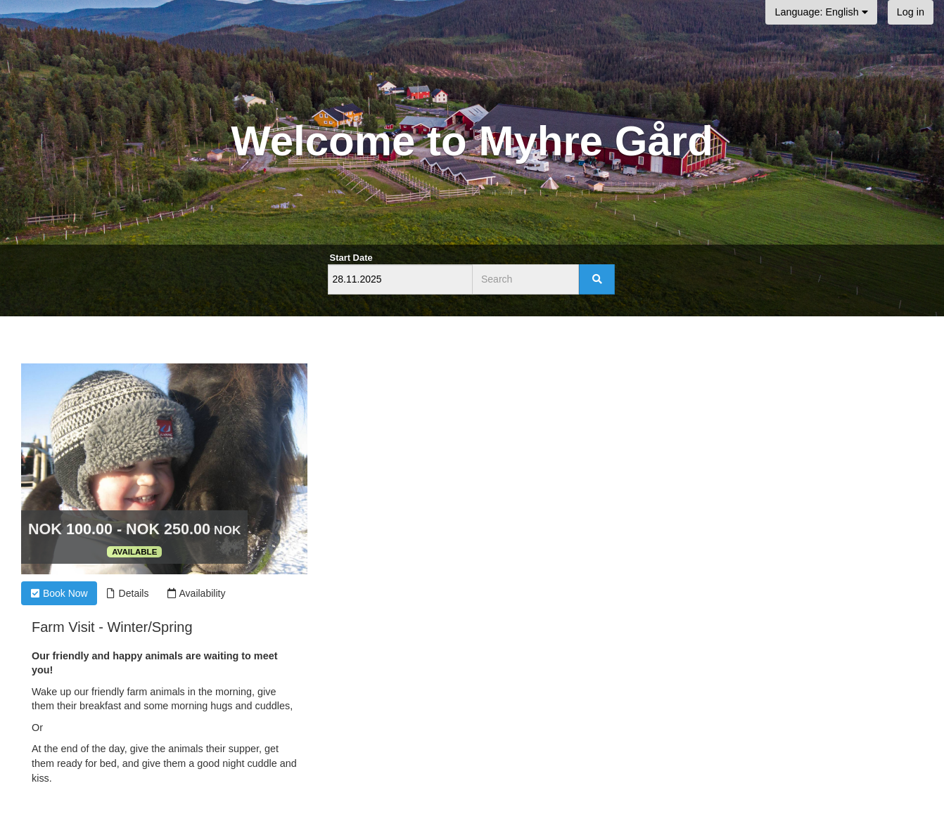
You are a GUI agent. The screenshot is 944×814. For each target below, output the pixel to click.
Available (134, 552)
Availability (196, 593)
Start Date (351, 257)
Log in (910, 12)
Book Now (59, 593)
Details (127, 593)
